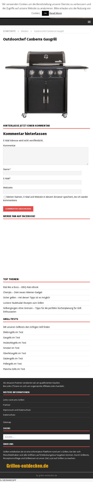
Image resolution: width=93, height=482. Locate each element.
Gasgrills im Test (11, 337)
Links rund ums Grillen (13, 399)
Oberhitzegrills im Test (14, 353)
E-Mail (6, 178)
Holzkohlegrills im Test (14, 342)
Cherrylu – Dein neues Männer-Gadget (22, 292)
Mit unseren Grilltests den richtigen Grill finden (26, 326)
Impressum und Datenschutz (17, 409)
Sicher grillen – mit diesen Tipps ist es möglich (26, 297)
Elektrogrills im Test (13, 332)
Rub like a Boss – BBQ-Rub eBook (20, 287)
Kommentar (9, 145)
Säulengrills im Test (13, 358)
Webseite (8, 187)
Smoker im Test (11, 347)
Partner (6, 404)
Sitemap (7, 422)
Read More (55, 13)
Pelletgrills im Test (12, 363)
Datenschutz (9, 414)
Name (6, 169)
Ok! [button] (45, 13)
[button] (88, 21)
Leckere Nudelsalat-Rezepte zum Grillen (23, 302)
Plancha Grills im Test (14, 368)
